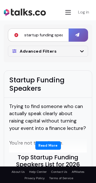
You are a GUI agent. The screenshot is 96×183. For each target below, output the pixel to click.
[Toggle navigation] (68, 12)
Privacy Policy (35, 178)
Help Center (38, 172)
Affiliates (78, 172)
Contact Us (59, 172)
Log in (83, 12)
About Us (18, 172)
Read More (48, 145)
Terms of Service (61, 178)
